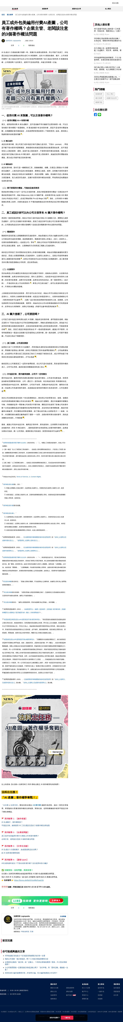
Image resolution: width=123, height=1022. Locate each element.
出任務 (6, 805)
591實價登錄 (82, 1011)
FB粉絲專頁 (25, 931)
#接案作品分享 (111, 98)
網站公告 (53, 991)
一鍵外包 (67, 1017)
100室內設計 (92, 1011)
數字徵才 (69, 995)
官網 (31, 931)
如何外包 (101, 988)
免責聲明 (53, 995)
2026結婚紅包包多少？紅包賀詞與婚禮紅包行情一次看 (25, 956)
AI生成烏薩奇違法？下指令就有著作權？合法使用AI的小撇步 (25, 863)
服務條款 (53, 999)
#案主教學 (98, 98)
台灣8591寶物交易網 (32, 1011)
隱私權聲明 (70, 988)
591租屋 (58, 1011)
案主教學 (15, 9)
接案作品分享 (76, 9)
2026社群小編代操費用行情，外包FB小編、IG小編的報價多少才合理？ (31, 973)
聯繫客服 (85, 999)
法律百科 (14, 805)
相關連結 (17, 931)
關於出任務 (54, 988)
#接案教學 (98, 94)
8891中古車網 (102, 1011)
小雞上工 (21, 1011)
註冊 (88, 988)
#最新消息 (98, 102)
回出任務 (115, 3)
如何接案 (117, 988)
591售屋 (74, 1011)
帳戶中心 (85, 991)
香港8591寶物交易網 (47, 1011)
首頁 (3, 14)
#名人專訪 (110, 94)
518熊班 (4, 1011)
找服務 (100, 999)
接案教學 (45, 9)
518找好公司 (12, 1011)
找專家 (100, 995)
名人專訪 (108, 9)
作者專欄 (63, 916)
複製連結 (31, 45)
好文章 (116, 995)
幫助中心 (85, 995)
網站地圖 (69, 991)
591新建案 (66, 1011)
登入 (83, 988)
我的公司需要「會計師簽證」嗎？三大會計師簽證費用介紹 (26, 959)
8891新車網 (112, 1011)
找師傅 (120, 1011)
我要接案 (117, 991)
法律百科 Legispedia (13, 40)
